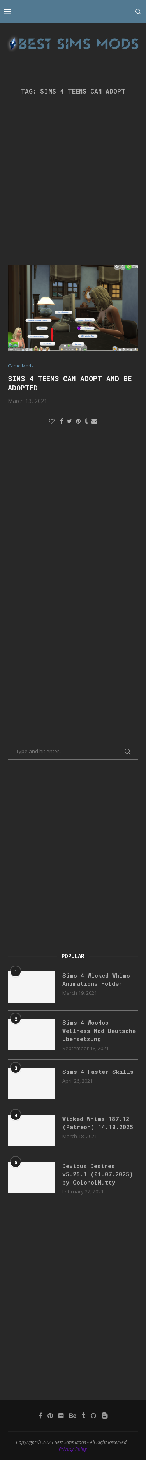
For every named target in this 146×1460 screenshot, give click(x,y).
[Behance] (72, 1415)
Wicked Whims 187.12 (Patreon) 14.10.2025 (97, 1123)
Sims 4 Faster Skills (98, 1071)
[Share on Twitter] (69, 421)
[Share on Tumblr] (86, 421)
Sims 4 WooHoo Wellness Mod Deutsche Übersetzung (99, 1031)
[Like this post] (52, 421)
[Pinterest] (50, 1415)
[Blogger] (105, 1415)
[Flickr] (61, 1415)
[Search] (138, 11)
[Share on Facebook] (61, 421)
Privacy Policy (73, 1449)
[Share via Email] (94, 421)
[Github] (93, 1415)
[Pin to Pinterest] (78, 421)
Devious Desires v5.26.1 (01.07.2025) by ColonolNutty (97, 1174)
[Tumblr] (83, 1415)
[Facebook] (40, 1415)
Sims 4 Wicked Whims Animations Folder (96, 979)
